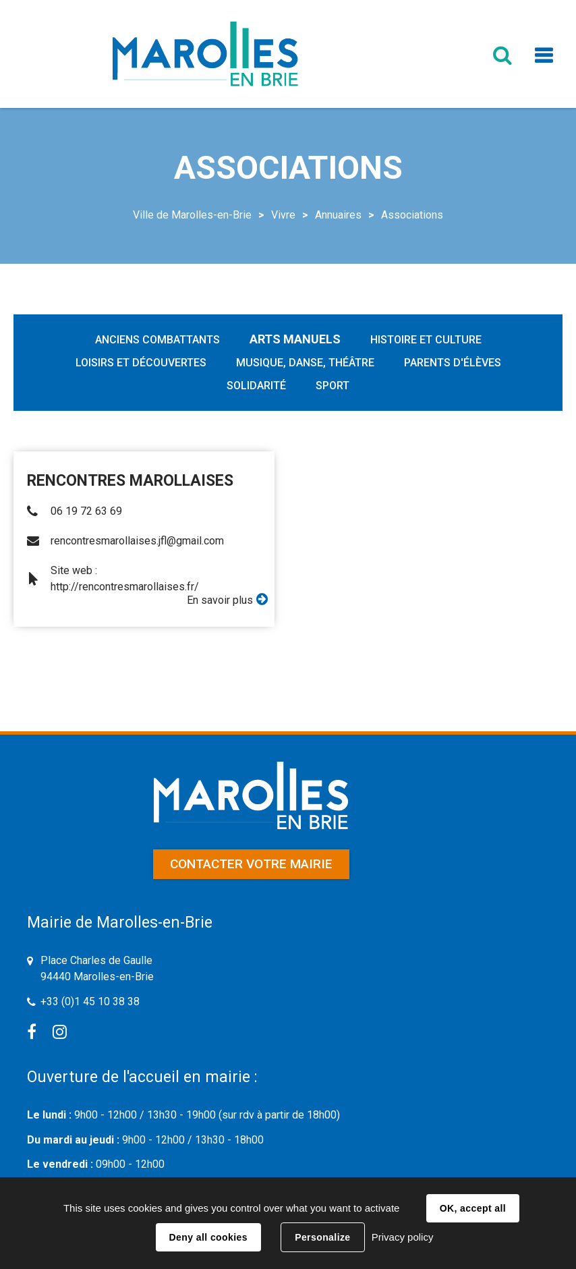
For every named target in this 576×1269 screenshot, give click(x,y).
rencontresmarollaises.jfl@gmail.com (137, 540)
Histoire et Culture (426, 339)
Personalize (322, 1237)
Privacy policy (403, 1237)
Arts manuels (295, 339)
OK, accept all (473, 1208)
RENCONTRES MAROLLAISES (130, 481)
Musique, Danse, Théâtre (305, 362)
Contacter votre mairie (251, 864)
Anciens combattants (157, 339)
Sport (332, 385)
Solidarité (256, 385)
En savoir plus (220, 600)
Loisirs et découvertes (141, 362)
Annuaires (338, 214)
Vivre (283, 214)
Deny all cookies (208, 1237)
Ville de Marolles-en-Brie (192, 214)
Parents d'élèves (452, 362)
